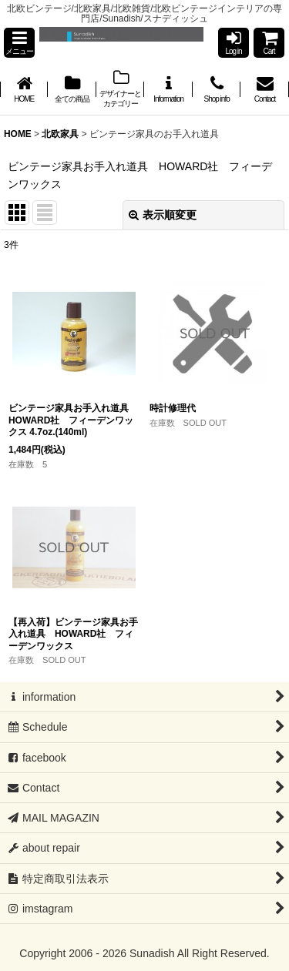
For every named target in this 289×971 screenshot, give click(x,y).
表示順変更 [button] (163, 215)
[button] (19, 43)
